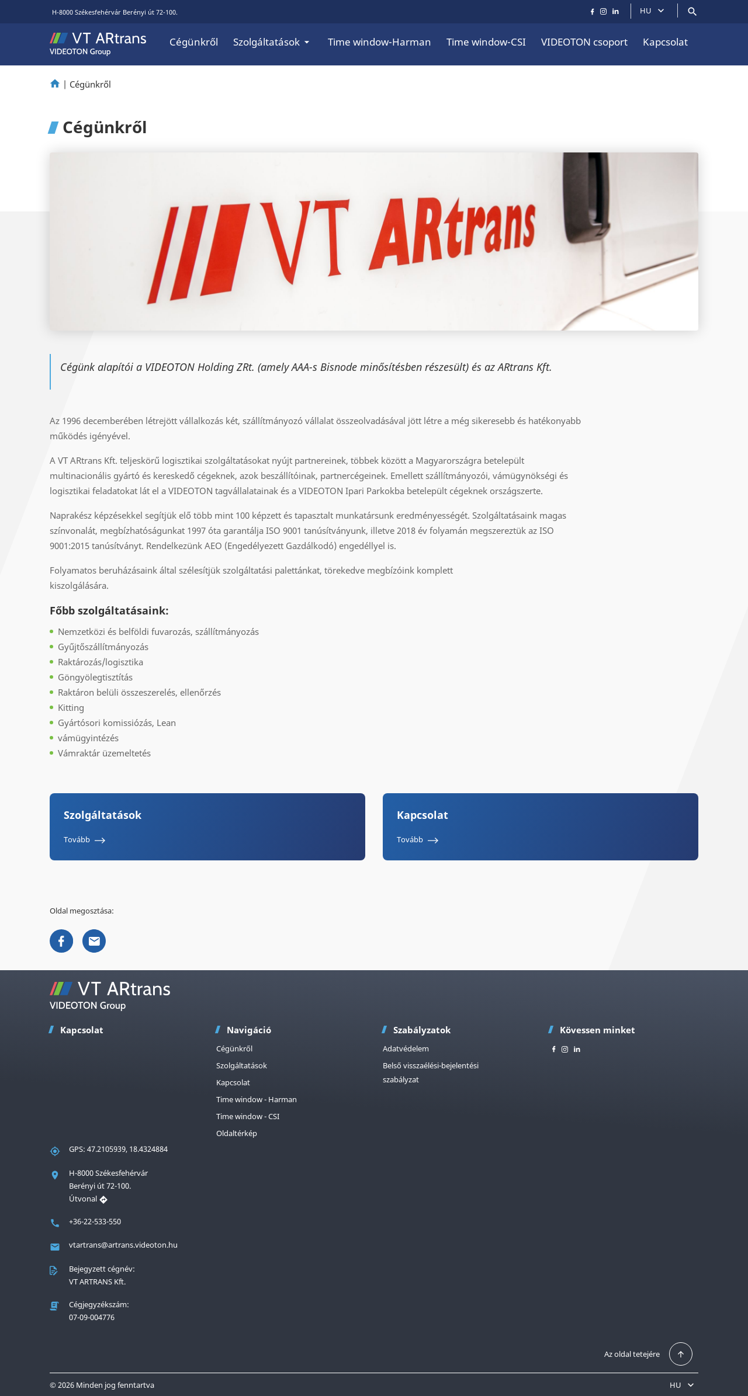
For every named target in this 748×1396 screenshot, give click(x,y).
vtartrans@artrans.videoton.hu (123, 1244)
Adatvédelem (406, 1048)
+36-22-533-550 (95, 1221)
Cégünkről (193, 41)
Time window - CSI (247, 1116)
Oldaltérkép (236, 1133)
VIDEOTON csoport (584, 41)
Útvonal (88, 1198)
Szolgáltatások (273, 41)
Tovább (86, 839)
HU (653, 10)
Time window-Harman (379, 41)
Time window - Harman (256, 1099)
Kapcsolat (665, 41)
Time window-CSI (486, 41)
